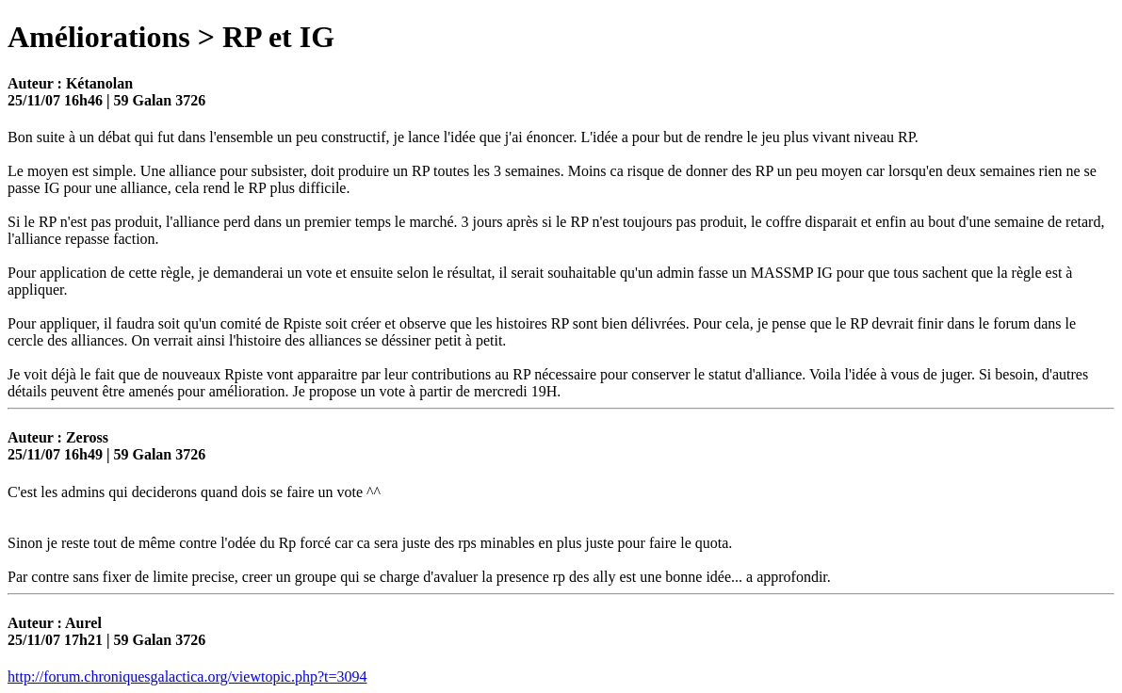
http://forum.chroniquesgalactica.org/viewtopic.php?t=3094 (187, 677)
